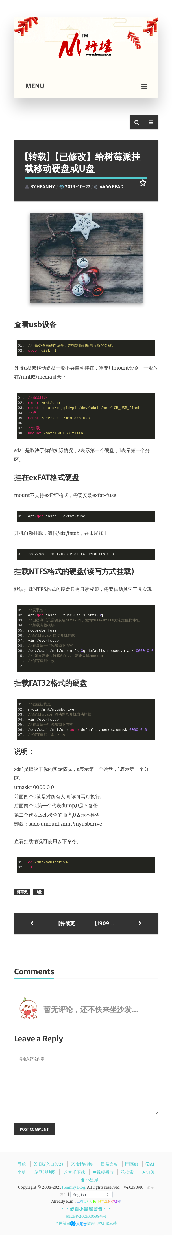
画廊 (132, 1164)
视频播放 (103, 1172)
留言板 (110, 1164)
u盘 (38, 892)
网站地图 (45, 1172)
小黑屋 (89, 1180)
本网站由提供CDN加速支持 (86, 1223)
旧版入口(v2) (48, 1164)
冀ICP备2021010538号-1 (86, 1216)
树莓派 (22, 892)
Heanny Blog (73, 1188)
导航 (22, 1164)
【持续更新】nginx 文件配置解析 (70, 923)
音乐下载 (74, 1172)
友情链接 (82, 1164)
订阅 (148, 1172)
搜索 (128, 1172)
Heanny (45, 186)
